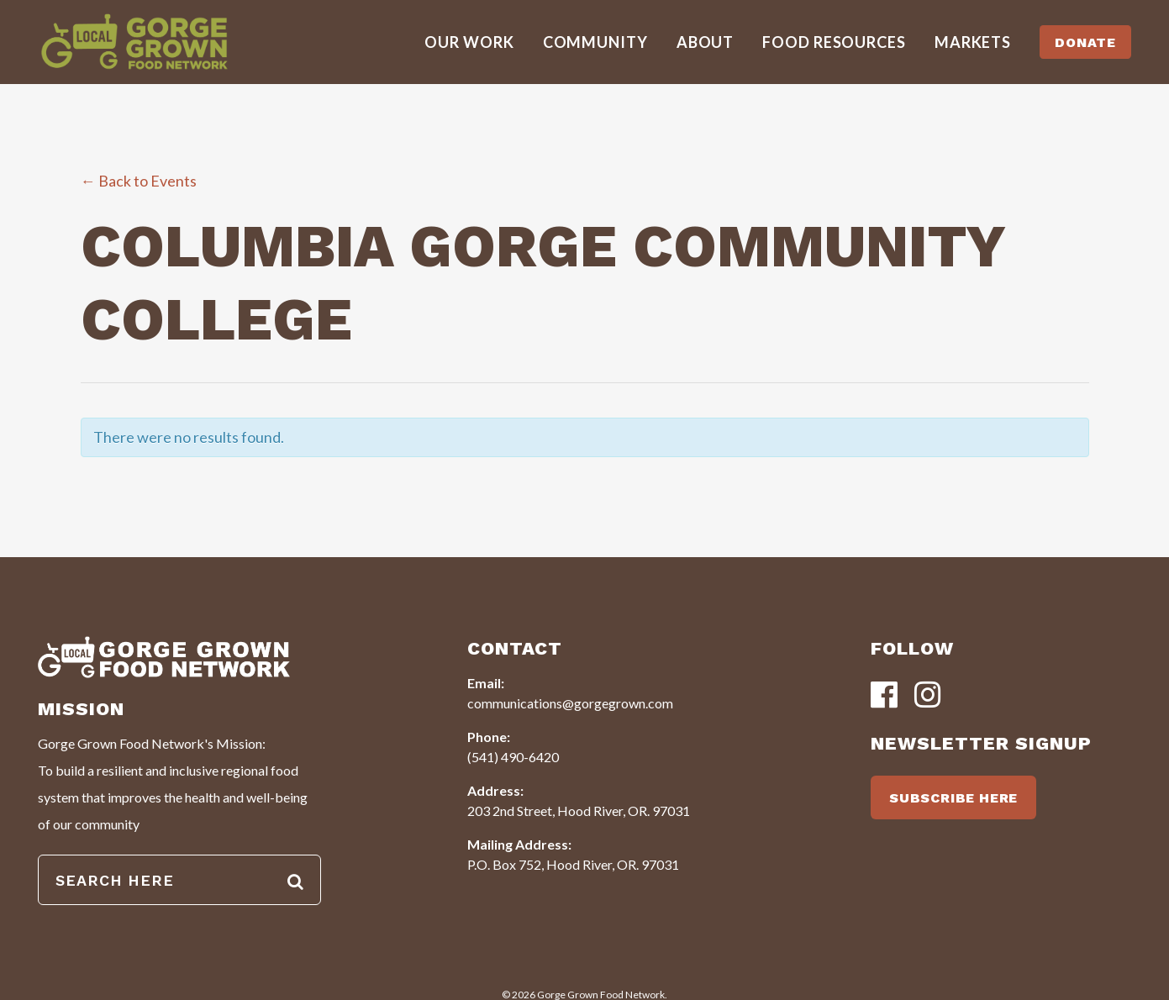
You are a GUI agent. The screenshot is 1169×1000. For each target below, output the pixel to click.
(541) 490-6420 (513, 757)
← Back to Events (139, 180)
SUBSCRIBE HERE (953, 798)
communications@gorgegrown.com (570, 703)
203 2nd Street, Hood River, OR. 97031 (578, 810)
